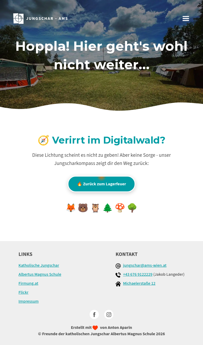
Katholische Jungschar (39, 265)
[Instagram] (108, 314)
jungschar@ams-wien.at (145, 265)
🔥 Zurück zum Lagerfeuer (101, 181)
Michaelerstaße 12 (139, 283)
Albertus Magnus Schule (40, 274)
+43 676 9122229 (137, 274)
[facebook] (94, 314)
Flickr (24, 292)
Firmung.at (28, 283)
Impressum (29, 301)
